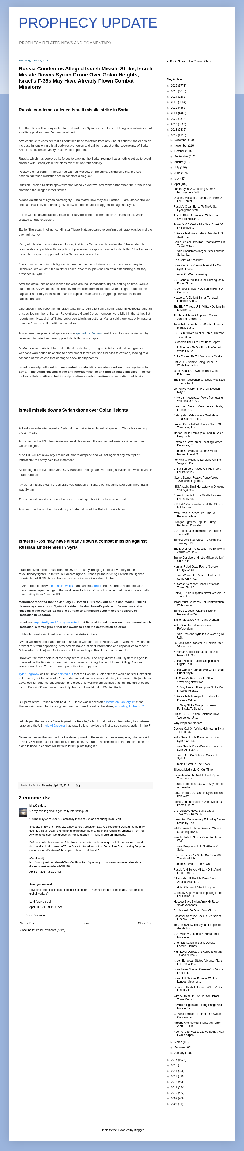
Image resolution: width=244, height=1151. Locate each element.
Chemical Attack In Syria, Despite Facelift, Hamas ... (194, 944)
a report (97, 585)
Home (86, 923)
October (179, 151)
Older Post (144, 923)
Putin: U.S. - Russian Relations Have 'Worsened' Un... (197, 715)
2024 (174, 96)
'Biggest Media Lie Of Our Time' (193, 769)
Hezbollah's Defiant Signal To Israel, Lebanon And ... (196, 299)
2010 (174, 1093)
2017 (174, 135)
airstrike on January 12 (119, 702)
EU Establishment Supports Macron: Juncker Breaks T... (196, 317)
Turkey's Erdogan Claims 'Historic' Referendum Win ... (195, 612)
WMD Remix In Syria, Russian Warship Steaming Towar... (198, 830)
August (179, 162)
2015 (174, 1065)
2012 (174, 1081)
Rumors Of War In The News (192, 764)
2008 (174, 1104)
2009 (174, 1098)
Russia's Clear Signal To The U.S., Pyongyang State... (195, 208)
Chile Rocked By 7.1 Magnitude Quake (198, 356)
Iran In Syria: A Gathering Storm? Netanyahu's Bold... (194, 190)
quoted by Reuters (89, 333)
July (177, 167)
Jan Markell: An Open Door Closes (195, 910)
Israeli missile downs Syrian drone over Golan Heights (73, 410)
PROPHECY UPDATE (88, 23)
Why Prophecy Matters (188, 723)
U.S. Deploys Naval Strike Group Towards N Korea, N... (194, 812)
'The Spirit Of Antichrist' (188, 260)
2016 (174, 1060)
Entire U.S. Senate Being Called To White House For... (195, 363)
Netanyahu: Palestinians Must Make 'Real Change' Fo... (196, 417)
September (181, 156)
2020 (174, 118)
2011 (174, 1087)
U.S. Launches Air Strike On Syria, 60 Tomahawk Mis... (197, 857)
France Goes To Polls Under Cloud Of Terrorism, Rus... (197, 426)
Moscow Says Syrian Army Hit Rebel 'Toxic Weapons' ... (196, 903)
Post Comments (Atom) (50, 930)
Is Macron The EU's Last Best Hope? (197, 342)
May (177, 178)
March (178, 1042)
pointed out (65, 674)
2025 (174, 91)
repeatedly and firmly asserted (56, 622)
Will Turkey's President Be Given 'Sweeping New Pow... (194, 680)
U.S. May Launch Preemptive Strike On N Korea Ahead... (198, 689)
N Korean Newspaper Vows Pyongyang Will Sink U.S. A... (198, 399)
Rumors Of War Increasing (190, 274)
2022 (174, 107)
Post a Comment (35, 915)
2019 (174, 124)
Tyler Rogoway (29, 674)
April (177, 184)
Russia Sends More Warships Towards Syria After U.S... (198, 748)
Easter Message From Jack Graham (196, 619)
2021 (174, 113)
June (177, 173)
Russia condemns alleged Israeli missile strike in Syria (73, 110)
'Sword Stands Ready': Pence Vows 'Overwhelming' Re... (196, 479)
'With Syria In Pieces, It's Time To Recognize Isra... (194, 515)
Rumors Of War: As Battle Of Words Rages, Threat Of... (196, 452)
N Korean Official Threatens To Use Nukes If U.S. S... (196, 653)
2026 (174, 85)
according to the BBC (129, 706)
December (181, 140)
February (180, 1047)
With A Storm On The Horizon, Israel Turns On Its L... (196, 998)
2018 (174, 129)
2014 (174, 1071)
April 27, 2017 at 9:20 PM (45, 871)
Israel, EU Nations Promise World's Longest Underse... (195, 980)
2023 (174, 102)
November (181, 145)
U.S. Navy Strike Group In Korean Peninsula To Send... (195, 707)
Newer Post (27, 923)
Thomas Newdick (61, 585)
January (179, 1053)
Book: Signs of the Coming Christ (191, 61)
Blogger (139, 1130)
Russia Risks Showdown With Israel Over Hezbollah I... (196, 217)
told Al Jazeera (54, 725)
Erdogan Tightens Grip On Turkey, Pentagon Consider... (195, 523)
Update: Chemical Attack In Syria (194, 887)
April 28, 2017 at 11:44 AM (45, 907)
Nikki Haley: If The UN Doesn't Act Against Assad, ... (195, 880)
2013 (174, 1076)
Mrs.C (33, 805)
